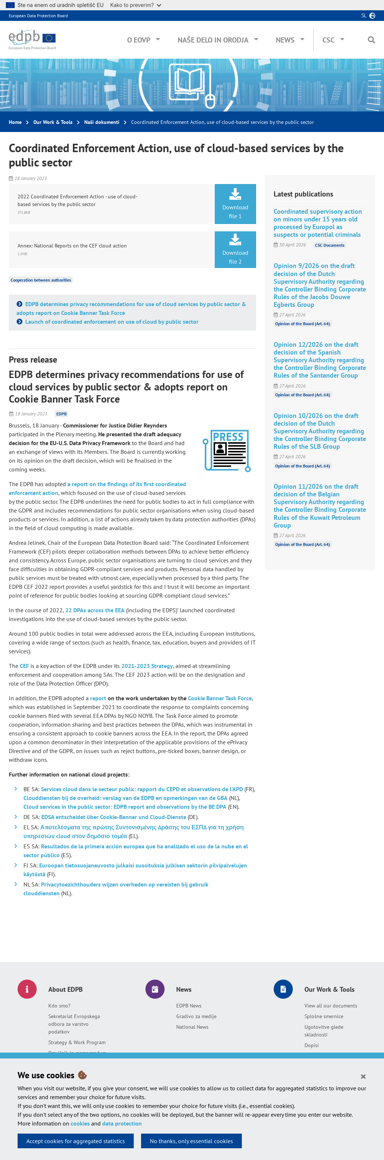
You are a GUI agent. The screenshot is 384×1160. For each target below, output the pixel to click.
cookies (80, 1123)
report (98, 698)
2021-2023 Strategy (147, 665)
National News (192, 1027)
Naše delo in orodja (213, 40)
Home (15, 122)
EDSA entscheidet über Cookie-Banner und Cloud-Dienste (113, 817)
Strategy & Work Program (77, 1042)
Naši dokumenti (101, 122)
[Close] (363, 1076)
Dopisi (311, 1045)
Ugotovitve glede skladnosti (323, 1031)
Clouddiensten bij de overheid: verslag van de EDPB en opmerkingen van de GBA (125, 797)
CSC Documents (329, 244)
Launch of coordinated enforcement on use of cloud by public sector (111, 321)
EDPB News (189, 1005)
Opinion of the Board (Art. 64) (302, 323)
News (285, 40)
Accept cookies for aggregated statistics (75, 1141)
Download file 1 (235, 204)
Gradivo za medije (196, 1016)
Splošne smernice (323, 1016)
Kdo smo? (59, 1005)
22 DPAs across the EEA (95, 610)
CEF (24, 665)
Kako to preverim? (135, 5)
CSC (328, 40)
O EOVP (138, 40)
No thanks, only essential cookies (191, 1141)
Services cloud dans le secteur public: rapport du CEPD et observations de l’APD (142, 789)
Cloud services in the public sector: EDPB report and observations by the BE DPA (124, 806)
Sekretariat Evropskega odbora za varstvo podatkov (74, 1024)
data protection (122, 1123)
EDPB (61, 413)
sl (363, 15)
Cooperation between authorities (41, 280)
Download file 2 (235, 249)
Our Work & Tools (53, 122)
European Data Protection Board (38, 15)
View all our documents (330, 1005)
